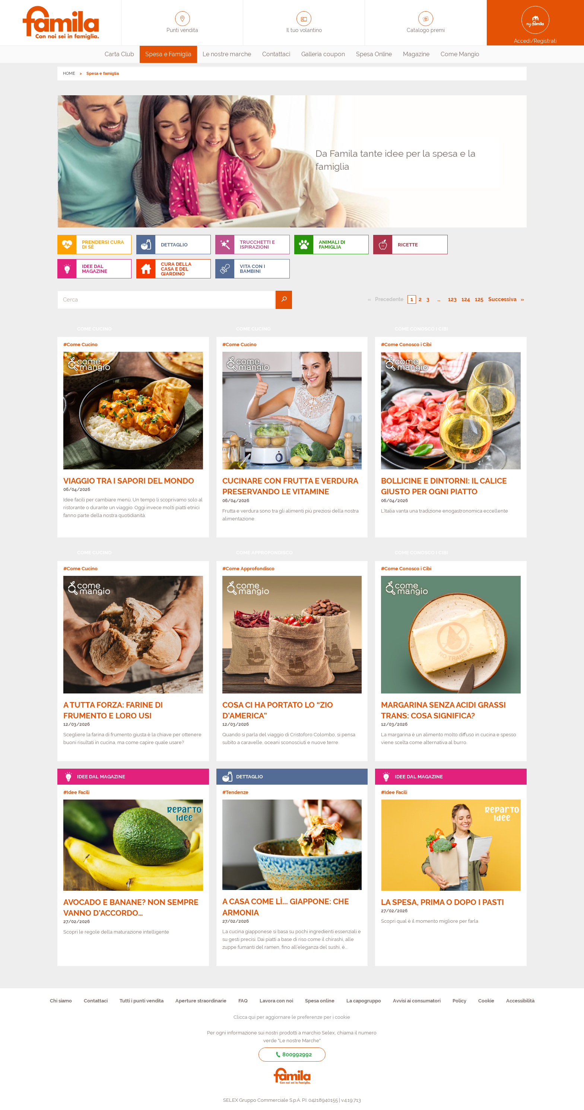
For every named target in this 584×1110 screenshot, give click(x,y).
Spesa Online (374, 54)
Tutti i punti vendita (142, 1001)
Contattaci (276, 54)
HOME (69, 73)
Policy (459, 1001)
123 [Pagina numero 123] (452, 299)
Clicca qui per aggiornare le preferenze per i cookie (292, 1017)
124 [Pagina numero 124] (465, 299)
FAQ (243, 1001)
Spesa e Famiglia (168, 54)
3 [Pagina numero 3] (427, 299)
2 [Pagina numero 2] (420, 299)
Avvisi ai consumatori (417, 1001)
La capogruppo (363, 1001)
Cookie (486, 1001)
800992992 (292, 1054)
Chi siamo (61, 1001)
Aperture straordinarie (200, 1001)
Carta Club (119, 54)
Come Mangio (460, 54)
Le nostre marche (227, 54)
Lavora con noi (276, 1001)
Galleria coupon (323, 54)
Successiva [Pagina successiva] (504, 299)
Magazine (416, 54)
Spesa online (319, 1001)
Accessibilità (520, 1001)
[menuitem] (119, 54)
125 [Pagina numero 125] (479, 299)
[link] (133, 429)
